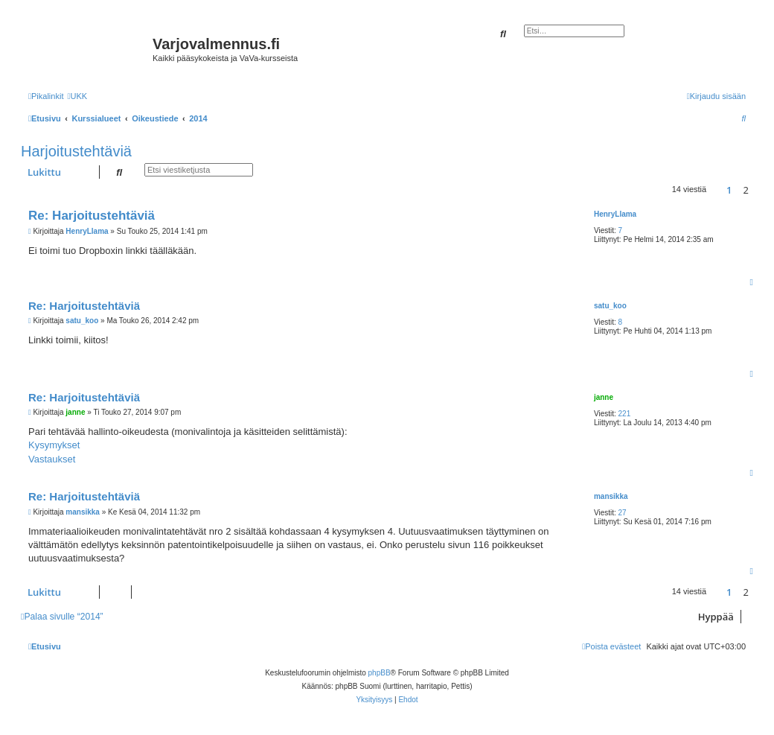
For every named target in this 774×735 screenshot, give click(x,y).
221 (624, 414)
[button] (716, 190)
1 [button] (729, 190)
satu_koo (610, 306)
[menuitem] (77, 96)
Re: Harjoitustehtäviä (91, 216)
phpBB (379, 673)
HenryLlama (615, 214)
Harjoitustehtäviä (76, 151)
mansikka (611, 496)
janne (603, 397)
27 (622, 513)
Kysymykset (54, 445)
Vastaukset (51, 459)
